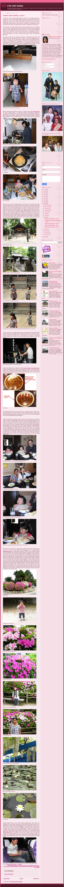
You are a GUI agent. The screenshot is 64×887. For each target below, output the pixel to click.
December (47, 204)
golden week (36, 865)
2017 (45, 189)
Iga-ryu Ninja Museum (54, 347)
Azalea (19, 865)
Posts (45, 64)
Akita (12, 865)
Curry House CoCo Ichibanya (31, 368)
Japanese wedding (53, 328)
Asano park (15, 865)
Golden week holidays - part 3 (51, 223)
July (46, 213)
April (46, 229)
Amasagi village (52, 319)
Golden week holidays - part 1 (51, 226)
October (47, 208)
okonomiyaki (36, 111)
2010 (45, 201)
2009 (45, 203)
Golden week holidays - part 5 (51, 218)
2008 (45, 236)
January (47, 234)
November (47, 206)
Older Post (36, 878)
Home (21, 878)
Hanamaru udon (7, 831)
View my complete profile (49, 58)
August (46, 211)
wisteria (38, 867)
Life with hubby (15, 6)
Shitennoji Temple (53, 300)
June (46, 215)
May (46, 217)
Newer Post (7, 878)
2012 (45, 198)
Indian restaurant (13, 866)
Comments (46, 66)
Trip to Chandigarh (53, 291)
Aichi (9, 865)
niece (19, 866)
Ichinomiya (7, 866)
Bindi (37, 425)
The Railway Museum (54, 310)
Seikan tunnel (52, 262)
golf (4, 866)
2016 (45, 191)
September (47, 210)
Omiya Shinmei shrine (30, 866)
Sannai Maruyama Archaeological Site (53, 282)
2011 (45, 199)
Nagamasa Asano (7, 551)
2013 (45, 196)
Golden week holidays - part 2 (51, 225)
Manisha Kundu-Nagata (56, 36)
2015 (45, 192)
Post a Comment (9, 874)
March (46, 230)
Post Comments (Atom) (16, 881)
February (47, 232)
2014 (45, 194)
